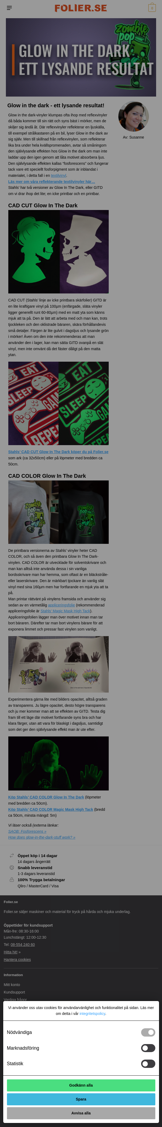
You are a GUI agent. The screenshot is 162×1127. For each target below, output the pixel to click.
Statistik (15, 1063)
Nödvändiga (19, 1032)
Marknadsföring (23, 1048)
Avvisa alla (81, 1113)
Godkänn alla (81, 1085)
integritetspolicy (92, 1013)
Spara (81, 1099)
